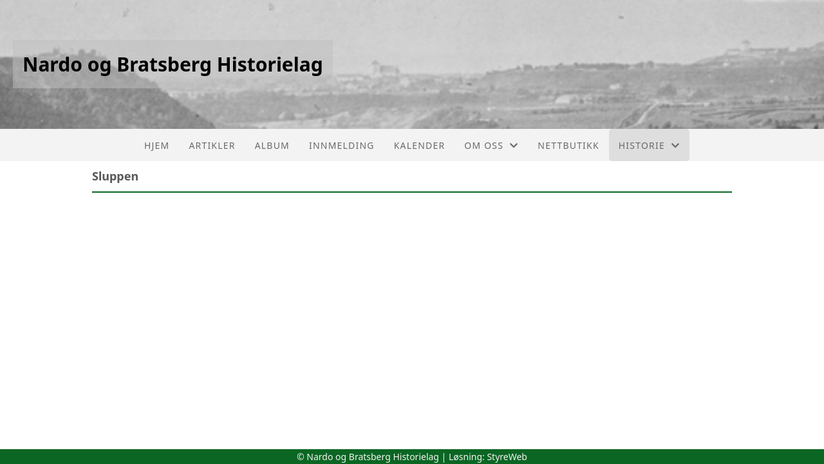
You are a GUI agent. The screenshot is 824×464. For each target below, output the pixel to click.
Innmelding (342, 145)
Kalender (419, 145)
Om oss (491, 145)
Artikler (212, 145)
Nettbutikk (568, 145)
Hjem (156, 145)
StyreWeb (507, 456)
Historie (649, 145)
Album (272, 145)
